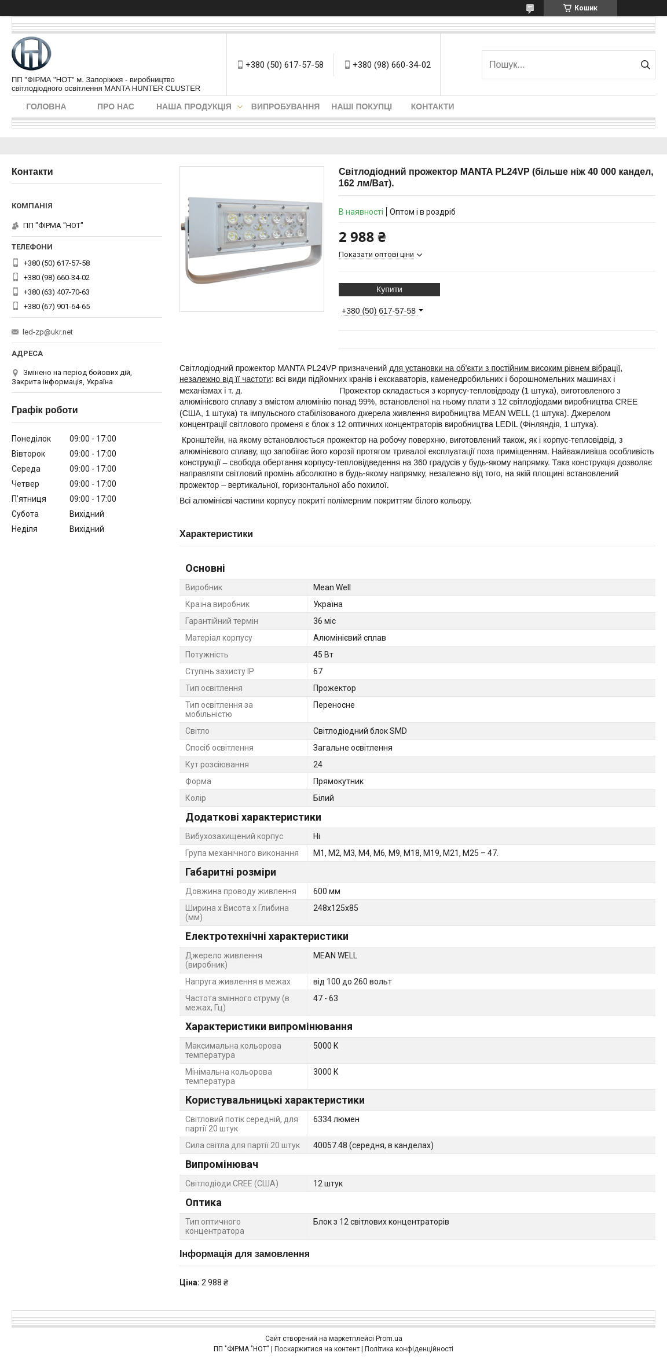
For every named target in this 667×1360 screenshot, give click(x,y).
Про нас (115, 106)
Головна (46, 106)
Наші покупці (361, 106)
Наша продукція (194, 106)
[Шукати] (645, 64)
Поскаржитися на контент (317, 1349)
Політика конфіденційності (409, 1349)
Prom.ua (389, 1339)
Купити (389, 289)
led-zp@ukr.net (48, 332)
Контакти (433, 106)
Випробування (285, 106)
